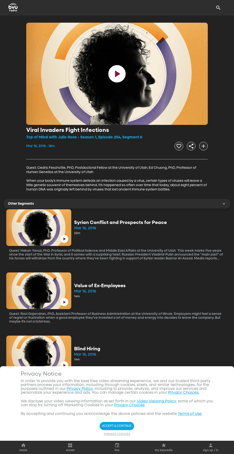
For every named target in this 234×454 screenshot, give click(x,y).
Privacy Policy (80, 389)
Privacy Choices (129, 405)
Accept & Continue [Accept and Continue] (117, 426)
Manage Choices (117, 434)
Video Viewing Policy (156, 401)
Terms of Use (190, 414)
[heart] (179, 146)
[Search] (218, 8)
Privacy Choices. (183, 393)
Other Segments (117, 204)
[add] (203, 146)
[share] (191, 146)
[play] (117, 73)
